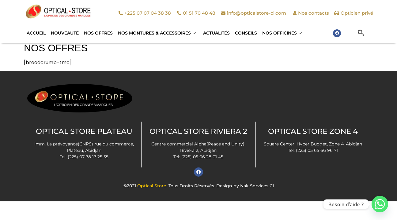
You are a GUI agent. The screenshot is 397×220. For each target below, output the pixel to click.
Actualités (215, 33)
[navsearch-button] (361, 33)
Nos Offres (97, 33)
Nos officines (280, 33)
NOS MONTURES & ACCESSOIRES (156, 33)
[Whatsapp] (380, 204)
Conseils (244, 33)
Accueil (35, 33)
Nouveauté (64, 33)
